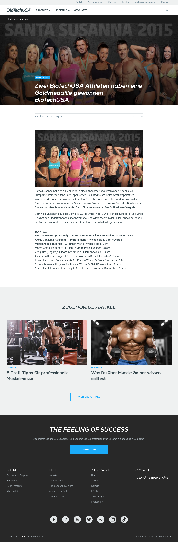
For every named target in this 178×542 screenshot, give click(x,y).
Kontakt (165, 2)
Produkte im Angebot (17, 475)
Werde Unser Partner (59, 491)
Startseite (12, 19)
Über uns (112, 2)
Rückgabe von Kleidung (61, 486)
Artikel (79, 2)
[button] (43, 10)
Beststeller (12, 480)
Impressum (97, 501)
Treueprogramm (95, 2)
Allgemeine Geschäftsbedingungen (154, 536)
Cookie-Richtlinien (34, 536)
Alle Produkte (13, 491)
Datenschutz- (14, 536)
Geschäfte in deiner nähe (152, 477)
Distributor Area (57, 496)
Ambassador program (145, 2)
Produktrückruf (56, 480)
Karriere (125, 2)
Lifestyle (95, 491)
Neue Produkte (14, 486)
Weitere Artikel (89, 397)
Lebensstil (24, 19)
